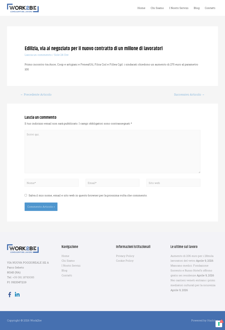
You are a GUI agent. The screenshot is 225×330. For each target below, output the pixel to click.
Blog (197, 8)
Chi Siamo (157, 8)
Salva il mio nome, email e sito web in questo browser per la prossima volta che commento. (88, 195)
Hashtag (212, 320)
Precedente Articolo (36, 94)
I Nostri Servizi (178, 8)
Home (141, 8)
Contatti (210, 8)
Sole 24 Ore (61, 54)
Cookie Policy (125, 260)
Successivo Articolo (189, 94)
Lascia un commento (38, 54)
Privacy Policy (125, 256)
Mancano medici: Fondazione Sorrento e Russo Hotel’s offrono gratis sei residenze (191, 270)
